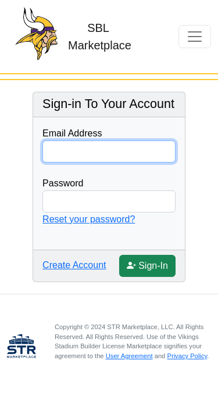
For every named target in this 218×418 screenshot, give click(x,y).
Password (62, 183)
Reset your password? (88, 219)
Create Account (74, 265)
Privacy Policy (187, 355)
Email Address (72, 133)
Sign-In (149, 264)
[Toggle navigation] (194, 36)
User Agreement (129, 355)
